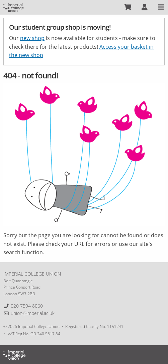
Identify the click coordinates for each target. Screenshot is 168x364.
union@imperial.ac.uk (33, 313)
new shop (32, 38)
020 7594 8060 (27, 306)
